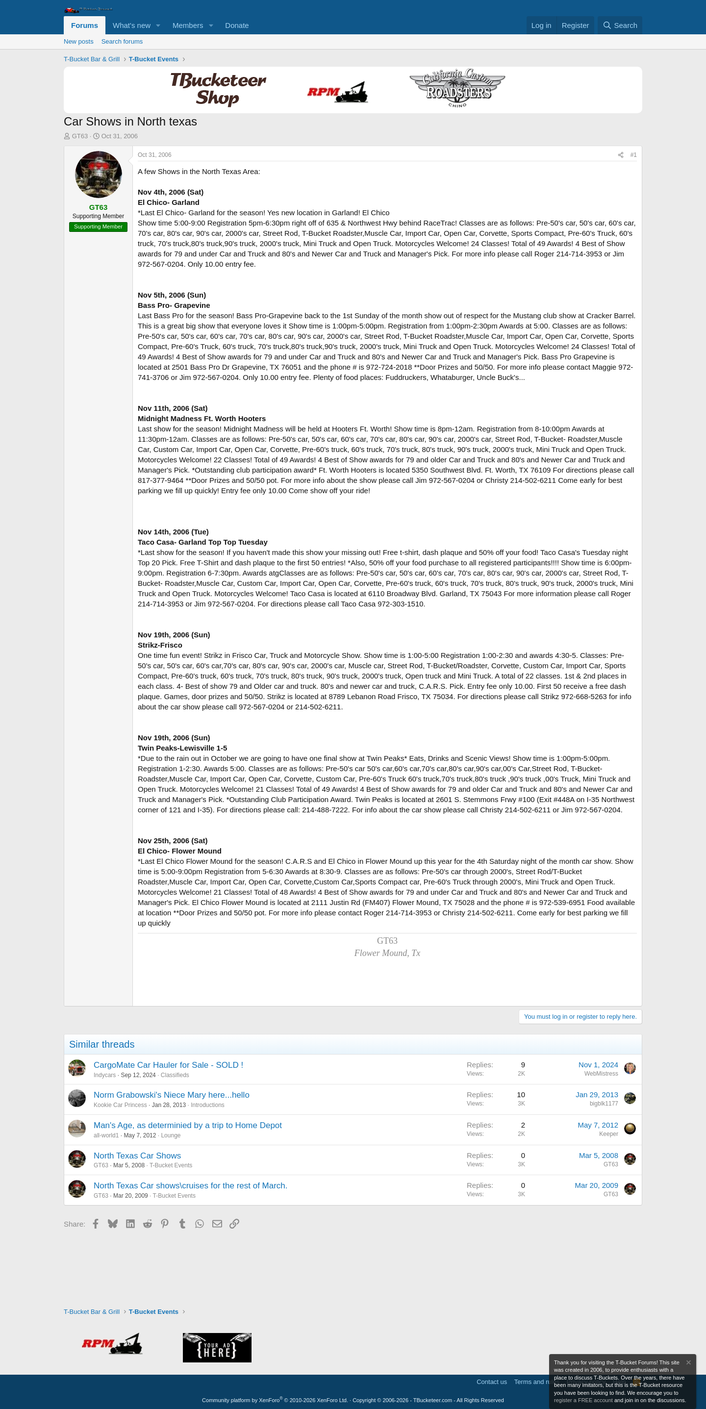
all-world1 (106, 1135)
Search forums (122, 41)
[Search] (620, 25)
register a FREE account (583, 1400)
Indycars (105, 1075)
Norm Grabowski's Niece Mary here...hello (172, 1095)
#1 (633, 154)
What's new (132, 25)
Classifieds (175, 1075)
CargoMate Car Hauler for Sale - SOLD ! (168, 1065)
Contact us (492, 1381)
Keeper (608, 1134)
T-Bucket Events (171, 1165)
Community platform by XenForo (275, 1400)
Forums (84, 25)
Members (188, 25)
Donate (237, 25)
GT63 (80, 136)
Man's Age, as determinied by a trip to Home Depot (188, 1125)
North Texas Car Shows (137, 1155)
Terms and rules (536, 1381)
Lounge (170, 1135)
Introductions (208, 1105)
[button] (158, 25)
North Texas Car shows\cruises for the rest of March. (191, 1185)
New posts (79, 41)
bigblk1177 (604, 1103)
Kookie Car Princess (120, 1105)
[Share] (620, 155)
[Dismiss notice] (688, 1363)
